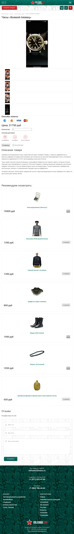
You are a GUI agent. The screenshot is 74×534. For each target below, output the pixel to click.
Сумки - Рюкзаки (8, 507)
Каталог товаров (9, 8)
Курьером (15, 138)
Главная (42, 497)
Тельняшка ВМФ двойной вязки (37, 239)
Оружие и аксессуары (10, 505)
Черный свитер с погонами (37, 270)
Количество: (6, 129)
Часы (11, 14)
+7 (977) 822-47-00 (37, 479)
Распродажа (44, 515)
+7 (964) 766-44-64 (37, 488)
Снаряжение (7, 502)
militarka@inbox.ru (37, 471)
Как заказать (44, 505)
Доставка (43, 507)
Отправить (10, 459)
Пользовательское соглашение (50, 499)
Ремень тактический (37, 364)
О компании (43, 512)
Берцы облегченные (37, 333)
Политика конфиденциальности (37, 531)
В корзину (5, 145)
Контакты (43, 510)
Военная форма (8, 499)
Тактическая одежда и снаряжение (14, 497)
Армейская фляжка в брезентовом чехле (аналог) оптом (37, 396)
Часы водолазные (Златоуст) (37, 207)
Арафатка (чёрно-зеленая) (37, 302)
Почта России (25, 138)
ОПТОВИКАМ (44, 502)
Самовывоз (5, 138)
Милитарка (5, 14)
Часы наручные (19, 14)
